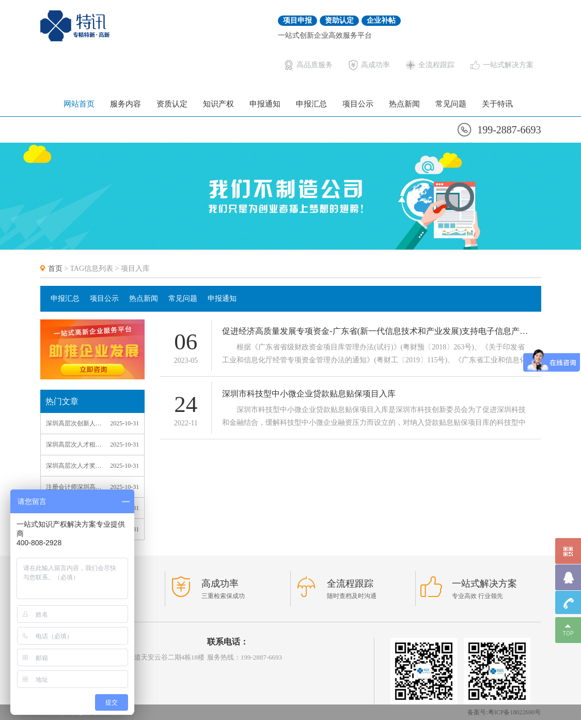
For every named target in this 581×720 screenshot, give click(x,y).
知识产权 (218, 104)
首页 (55, 268)
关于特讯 (497, 104)
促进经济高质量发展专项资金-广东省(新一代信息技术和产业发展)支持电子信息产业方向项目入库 (376, 331)
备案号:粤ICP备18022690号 (504, 712)
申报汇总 (311, 104)
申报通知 (264, 104)
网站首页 (79, 104)
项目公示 (357, 104)
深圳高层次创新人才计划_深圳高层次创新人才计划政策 (74, 423)
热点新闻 (404, 104)
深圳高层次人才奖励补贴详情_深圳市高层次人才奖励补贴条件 (74, 465)
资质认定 (171, 104)
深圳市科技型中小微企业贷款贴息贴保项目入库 (309, 394)
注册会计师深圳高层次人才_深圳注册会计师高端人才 (74, 487)
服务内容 (125, 104)
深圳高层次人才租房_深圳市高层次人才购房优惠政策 (74, 444)
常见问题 (450, 104)
